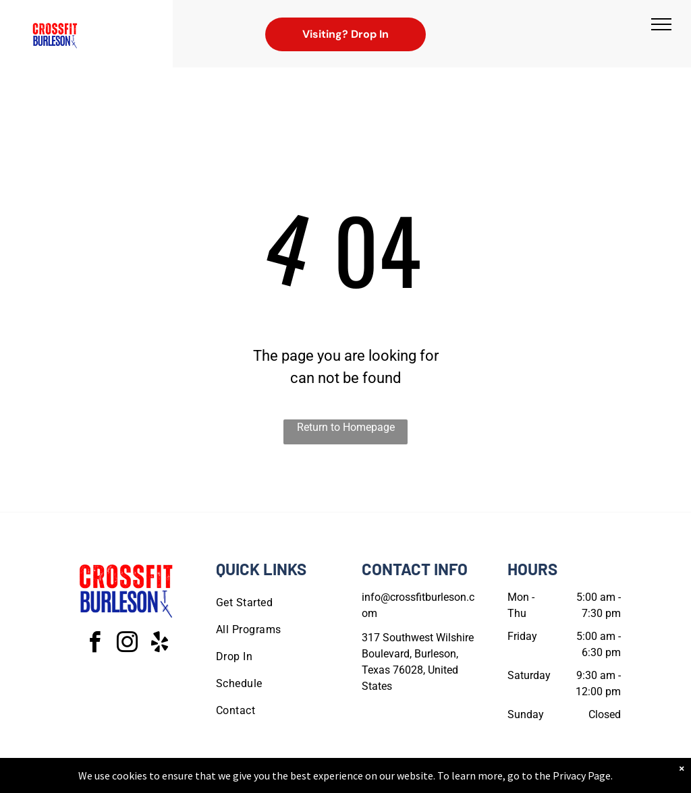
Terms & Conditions (457, 780)
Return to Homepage (346, 427)
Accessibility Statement (372, 780)
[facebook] (94, 644)
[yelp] (159, 644)
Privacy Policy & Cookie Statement (261, 780)
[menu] (661, 24)
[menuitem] (272, 602)
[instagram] (127, 644)
